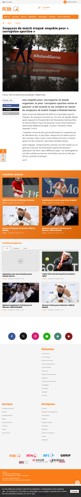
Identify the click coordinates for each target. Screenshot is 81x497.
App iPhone (57, 336)
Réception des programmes (50, 412)
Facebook (12, 336)
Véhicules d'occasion (8, 408)
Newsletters (47, 336)
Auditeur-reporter (70, 2)
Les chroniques (46, 357)
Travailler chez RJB (47, 422)
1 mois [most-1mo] (25, 248)
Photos (23, 17)
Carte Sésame (46, 415)
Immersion (45, 371)
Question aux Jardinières (49, 381)
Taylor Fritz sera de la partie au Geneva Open (58, 275)
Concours (44, 395)
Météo (4, 419)
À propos (44, 408)
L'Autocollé (45, 388)
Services (52, 17)
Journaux (15, 17)
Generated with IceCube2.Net (22, 480)
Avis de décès (6, 433)
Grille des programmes (48, 364)
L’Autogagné (45, 385)
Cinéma (4, 412)
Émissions (32, 17)
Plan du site (25, 475)
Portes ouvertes (64, 17)
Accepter (74, 491)
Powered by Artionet (8, 480)
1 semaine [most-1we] (16, 248)
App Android (68, 336)
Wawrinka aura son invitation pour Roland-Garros (17, 275)
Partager (7, 105)
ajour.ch (7, 17)
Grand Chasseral (46, 367)
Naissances (45, 378)
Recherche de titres (47, 360)
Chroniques (42, 17)
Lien (6, 113)
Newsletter (45, 439)
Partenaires (45, 426)
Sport (9, 23)
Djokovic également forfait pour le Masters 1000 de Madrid (56, 229)
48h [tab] (7, 248)
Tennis (17, 23)
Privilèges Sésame (7, 415)
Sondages (44, 392)
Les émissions (46, 353)
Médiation (44, 429)
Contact (44, 436)
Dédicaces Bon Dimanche (49, 374)
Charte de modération (48, 433)
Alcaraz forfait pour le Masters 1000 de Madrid (19, 229)
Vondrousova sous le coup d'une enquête (59, 200)
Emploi (4, 429)
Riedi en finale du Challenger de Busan (18, 200)
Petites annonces (7, 422)
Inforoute (5, 426)
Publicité (44, 419)
